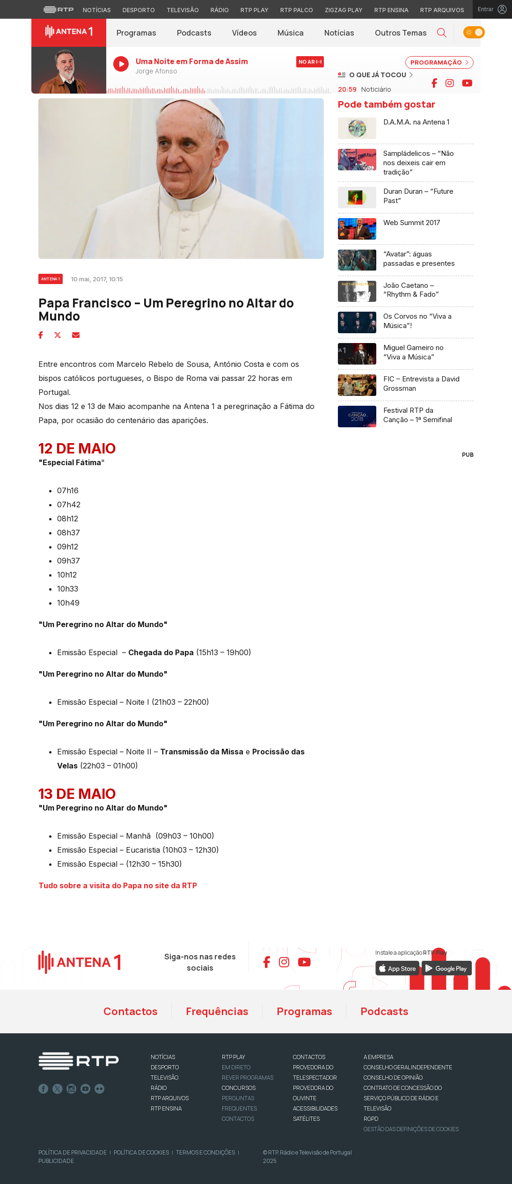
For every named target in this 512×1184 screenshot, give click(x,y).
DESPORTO (165, 1067)
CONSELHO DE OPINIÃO (393, 1078)
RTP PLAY (233, 1057)
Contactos (130, 1011)
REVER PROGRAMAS (247, 1078)
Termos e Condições (205, 1152)
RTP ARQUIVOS (170, 1098)
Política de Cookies (141, 1152)
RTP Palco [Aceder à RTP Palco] (296, 10)
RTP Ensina (166, 1108)
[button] (441, 33)
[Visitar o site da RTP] (58, 9)
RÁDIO (159, 1088)
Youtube (85, 1089)
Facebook (43, 1089)
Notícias (339, 33)
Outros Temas (401, 33)
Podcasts (194, 33)
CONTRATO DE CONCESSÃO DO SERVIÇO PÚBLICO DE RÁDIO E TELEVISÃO (403, 1098)
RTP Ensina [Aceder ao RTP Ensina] (391, 10)
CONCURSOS (239, 1088)
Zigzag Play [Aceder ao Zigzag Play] (344, 10)
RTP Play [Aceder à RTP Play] (255, 10)
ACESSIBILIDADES (315, 1108)
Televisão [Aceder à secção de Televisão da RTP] (183, 10)
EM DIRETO (236, 1067)
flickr (100, 1089)
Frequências (217, 1011)
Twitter (57, 1089)
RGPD (371, 1119)
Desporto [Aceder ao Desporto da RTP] (139, 10)
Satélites (306, 1119)
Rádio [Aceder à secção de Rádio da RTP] (220, 10)
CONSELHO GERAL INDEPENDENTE (408, 1067)
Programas (136, 33)
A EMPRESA (378, 1057)
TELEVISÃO (164, 1078)
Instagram (71, 1089)
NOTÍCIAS (163, 1057)
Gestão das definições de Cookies (411, 1129)
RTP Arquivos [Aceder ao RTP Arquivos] (442, 10)
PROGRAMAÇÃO (439, 62)
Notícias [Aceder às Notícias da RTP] (97, 10)
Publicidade (56, 1161)
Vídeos (244, 33)
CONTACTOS (309, 1057)
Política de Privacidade (72, 1152)
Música (291, 33)
